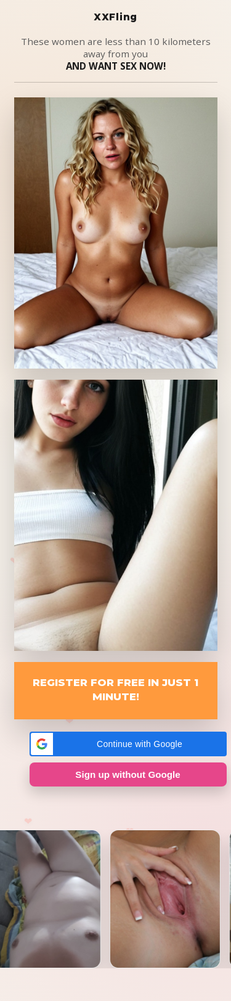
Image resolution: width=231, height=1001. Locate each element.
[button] (128, 744)
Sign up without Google (127, 774)
